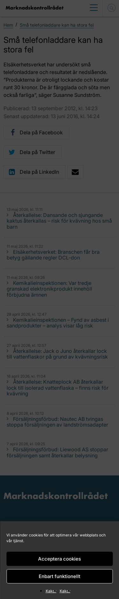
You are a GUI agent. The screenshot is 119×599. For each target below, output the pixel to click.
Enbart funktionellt (59, 576)
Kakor (51, 591)
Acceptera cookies (59, 559)
